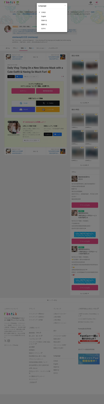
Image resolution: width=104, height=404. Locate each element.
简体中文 (44, 20)
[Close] (65, 5)
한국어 (43, 28)
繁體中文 (44, 24)
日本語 (43, 12)
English (43, 16)
